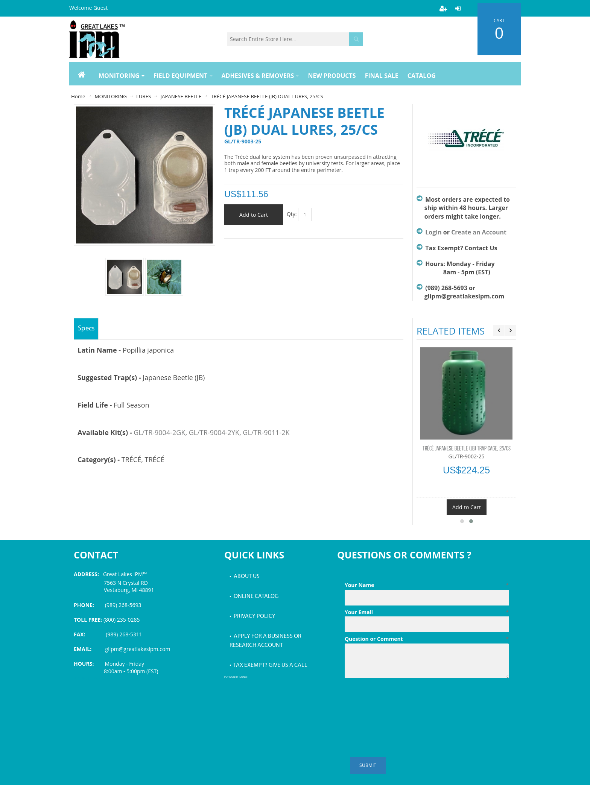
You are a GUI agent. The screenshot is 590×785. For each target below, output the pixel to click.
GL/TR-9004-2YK (214, 432)
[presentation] (402, 699)
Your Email (427, 612)
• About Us (245, 577)
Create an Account (478, 232)
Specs (86, 328)
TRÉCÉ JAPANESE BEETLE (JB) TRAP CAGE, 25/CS (467, 449)
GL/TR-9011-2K (266, 432)
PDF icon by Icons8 (236, 677)
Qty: (292, 214)
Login (433, 232)
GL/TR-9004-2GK (159, 432)
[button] (462, 521)
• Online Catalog (254, 596)
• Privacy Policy (252, 616)
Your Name (427, 585)
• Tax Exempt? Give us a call (268, 665)
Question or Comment (427, 639)
